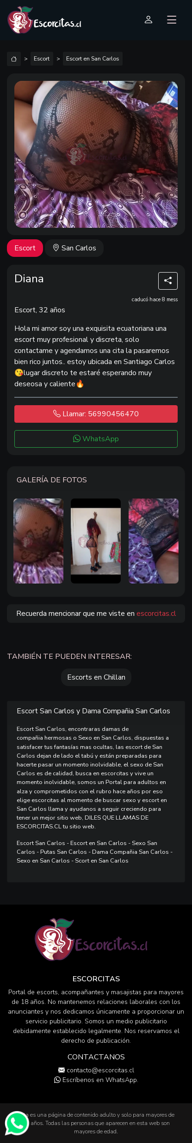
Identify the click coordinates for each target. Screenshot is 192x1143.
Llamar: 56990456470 (96, 414)
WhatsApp (96, 439)
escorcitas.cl (156, 613)
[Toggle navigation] (172, 20)
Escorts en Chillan (96, 677)
